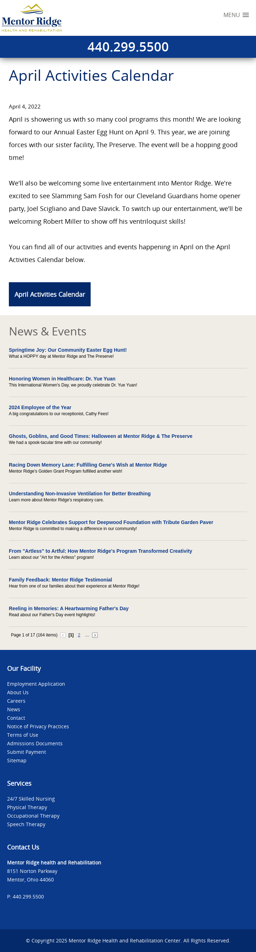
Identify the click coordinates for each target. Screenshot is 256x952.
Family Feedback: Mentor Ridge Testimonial (60, 580)
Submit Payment (26, 751)
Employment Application (36, 683)
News (13, 709)
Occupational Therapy (33, 815)
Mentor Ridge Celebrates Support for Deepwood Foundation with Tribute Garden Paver (111, 522)
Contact (16, 717)
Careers (16, 700)
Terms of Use (22, 734)
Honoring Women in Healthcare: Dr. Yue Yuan (62, 379)
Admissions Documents (35, 743)
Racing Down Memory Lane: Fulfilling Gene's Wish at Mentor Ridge (88, 465)
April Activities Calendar (50, 294)
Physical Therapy (27, 807)
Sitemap (17, 760)
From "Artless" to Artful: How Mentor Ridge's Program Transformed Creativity (100, 551)
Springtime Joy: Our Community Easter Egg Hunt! (68, 350)
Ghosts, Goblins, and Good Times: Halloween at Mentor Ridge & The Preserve (101, 436)
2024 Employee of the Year (40, 407)
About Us (18, 692)
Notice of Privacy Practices (38, 726)
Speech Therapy (26, 824)
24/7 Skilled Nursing (31, 798)
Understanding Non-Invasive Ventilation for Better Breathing (80, 493)
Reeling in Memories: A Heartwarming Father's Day (69, 608)
